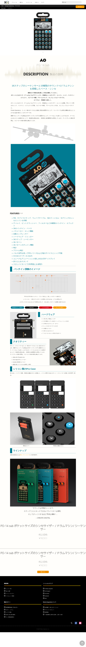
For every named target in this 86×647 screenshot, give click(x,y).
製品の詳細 (3, 8)
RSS (46, 613)
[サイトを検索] (72, 2)
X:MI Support (47, 605)
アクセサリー (10, 8)
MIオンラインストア (25, 469)
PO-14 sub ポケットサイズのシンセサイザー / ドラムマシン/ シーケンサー (43, 542)
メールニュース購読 (10, 610)
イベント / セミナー (10, 608)
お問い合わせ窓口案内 (10, 629)
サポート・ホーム (9, 624)
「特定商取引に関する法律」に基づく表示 (54, 629)
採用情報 (46, 627)
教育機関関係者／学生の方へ (12, 622)
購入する (80, 6)
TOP (2, 5)
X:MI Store (47, 608)
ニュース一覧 (8, 603)
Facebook (47, 610)
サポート (37, 2)
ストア (42, 2)
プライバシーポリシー (49, 624)
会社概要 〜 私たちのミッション (51, 622)
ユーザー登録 (8, 627)
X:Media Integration (49, 603)
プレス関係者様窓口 (10, 631)
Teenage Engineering (9, 5)
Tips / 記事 (8, 605)
